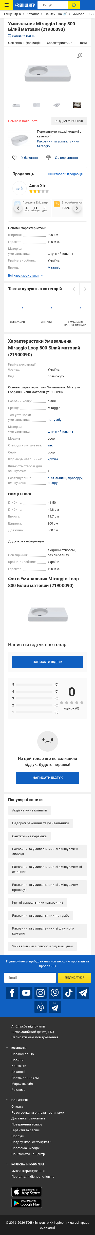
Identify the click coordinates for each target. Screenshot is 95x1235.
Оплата (17, 1106)
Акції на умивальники (29, 810)
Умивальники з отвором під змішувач (42, 946)
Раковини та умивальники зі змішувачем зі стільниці (47, 869)
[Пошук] (74, 5)
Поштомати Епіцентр (28, 1154)
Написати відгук (47, 662)
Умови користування (28, 1171)
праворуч (75, 478)
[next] (85, 289)
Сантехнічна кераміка (29, 836)
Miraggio (54, 267)
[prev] (73, 289)
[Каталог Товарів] (6, 5)
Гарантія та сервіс (25, 1130)
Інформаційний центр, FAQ (32, 1032)
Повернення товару (26, 1124)
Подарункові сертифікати (31, 1142)
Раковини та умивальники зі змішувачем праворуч (45, 887)
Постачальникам (25, 1078)
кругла (53, 459)
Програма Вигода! (25, 1148)
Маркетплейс (22, 1084)
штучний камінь (60, 431)
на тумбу (55, 420)
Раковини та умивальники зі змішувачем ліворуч (45, 851)
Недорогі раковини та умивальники (40, 823)
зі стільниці (57, 478)
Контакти (18, 1066)
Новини (17, 1060)
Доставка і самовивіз (28, 1118)
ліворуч (53, 483)
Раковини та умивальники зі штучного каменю (43, 931)
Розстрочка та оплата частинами (37, 1112)
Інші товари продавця (65, 174)
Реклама (18, 1090)
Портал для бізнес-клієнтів (32, 1176)
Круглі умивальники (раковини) (37, 902)
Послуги (17, 1136)
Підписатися (74, 977)
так (50, 445)
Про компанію (22, 1054)
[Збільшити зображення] (80, 55)
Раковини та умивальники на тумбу (40, 915)
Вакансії (18, 1072)
